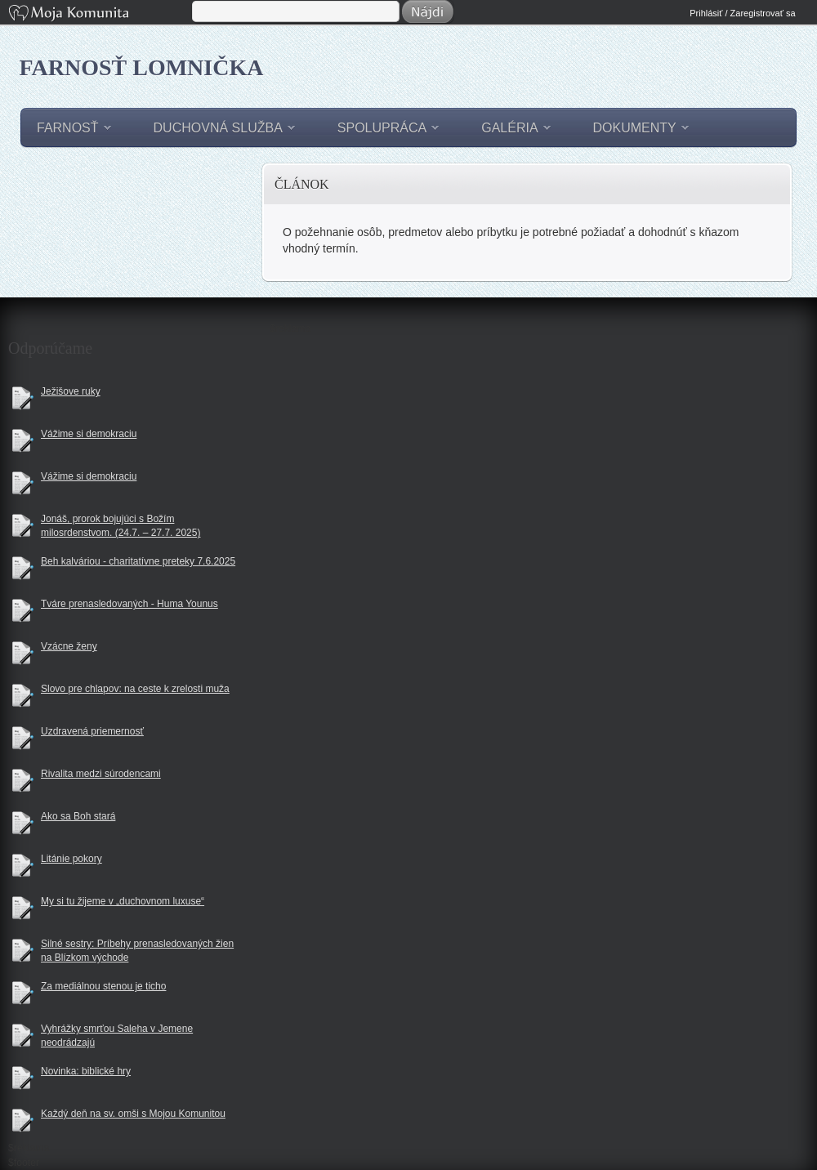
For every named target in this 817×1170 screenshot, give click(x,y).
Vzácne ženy (69, 646)
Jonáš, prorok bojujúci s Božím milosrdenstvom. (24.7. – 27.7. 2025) (120, 525)
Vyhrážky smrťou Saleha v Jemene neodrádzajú (117, 1035)
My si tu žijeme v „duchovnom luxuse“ (122, 901)
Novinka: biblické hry (86, 1071)
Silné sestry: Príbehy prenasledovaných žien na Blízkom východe (137, 950)
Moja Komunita (99, 14)
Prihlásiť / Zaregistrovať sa (742, 13)
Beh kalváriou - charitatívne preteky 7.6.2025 (138, 561)
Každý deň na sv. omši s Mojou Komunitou (133, 1113)
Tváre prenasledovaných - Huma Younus (129, 604)
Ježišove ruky (70, 391)
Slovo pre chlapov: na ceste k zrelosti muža (135, 688)
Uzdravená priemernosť (92, 731)
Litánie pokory (71, 858)
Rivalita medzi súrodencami (101, 773)
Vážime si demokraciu (88, 434)
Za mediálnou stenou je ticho (103, 986)
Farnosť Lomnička (142, 67)
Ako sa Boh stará (78, 816)
